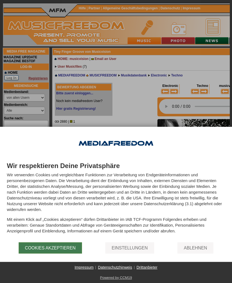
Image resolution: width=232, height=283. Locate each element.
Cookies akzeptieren (50, 248)
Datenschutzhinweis (115, 267)
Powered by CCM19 (116, 278)
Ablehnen (195, 248)
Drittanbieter (147, 267)
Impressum (84, 267)
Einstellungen (130, 248)
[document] (116, 202)
